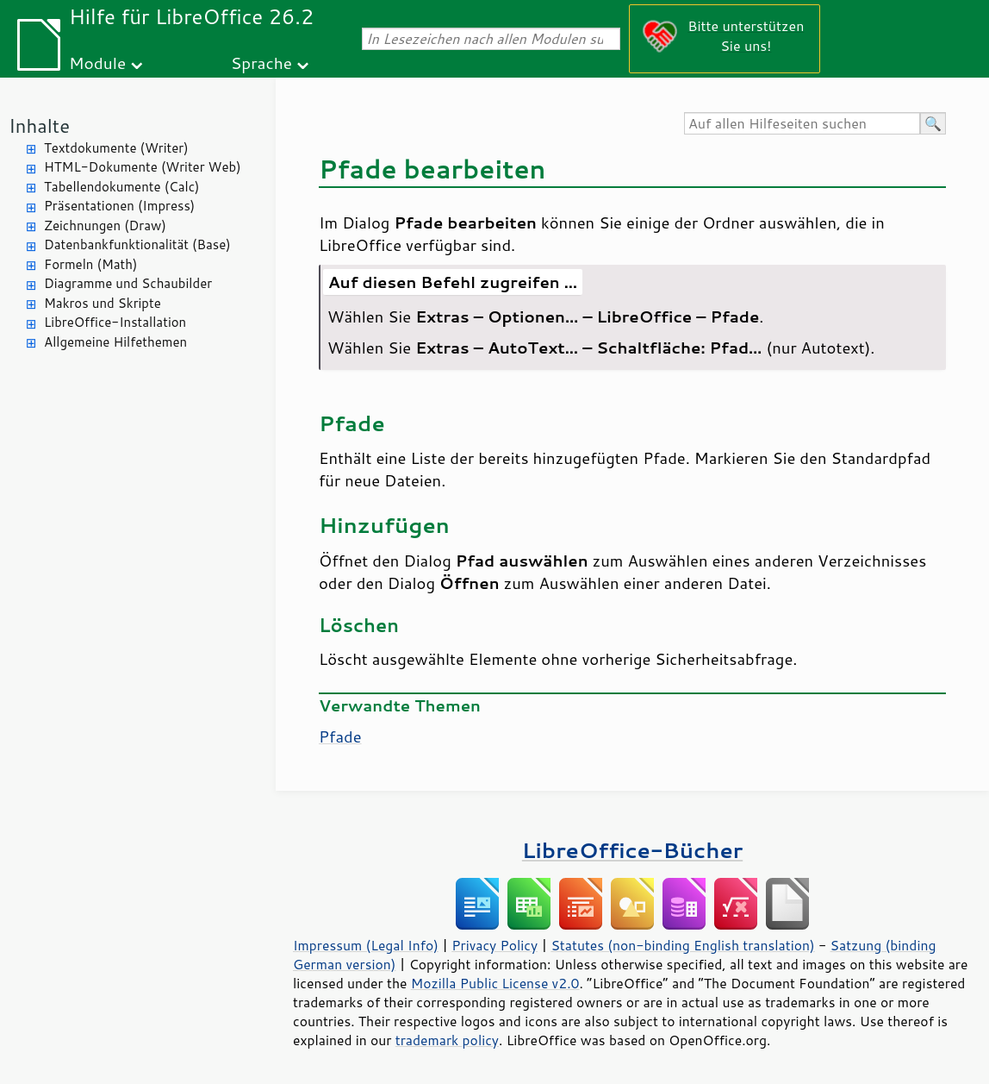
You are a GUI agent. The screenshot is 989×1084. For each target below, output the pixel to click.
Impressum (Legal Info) (366, 945)
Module (97, 62)
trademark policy (447, 1040)
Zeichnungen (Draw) (105, 225)
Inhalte (39, 125)
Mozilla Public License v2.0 (495, 983)
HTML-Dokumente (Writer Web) (142, 167)
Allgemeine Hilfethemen (115, 342)
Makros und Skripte (102, 303)
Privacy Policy (494, 945)
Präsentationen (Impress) (119, 206)
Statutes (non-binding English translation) (682, 945)
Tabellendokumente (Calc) (121, 187)
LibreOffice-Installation (115, 322)
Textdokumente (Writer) (116, 148)
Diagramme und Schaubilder (128, 283)
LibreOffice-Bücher (632, 850)
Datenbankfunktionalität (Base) (137, 244)
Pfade (340, 736)
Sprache (261, 62)
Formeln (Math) (90, 264)
